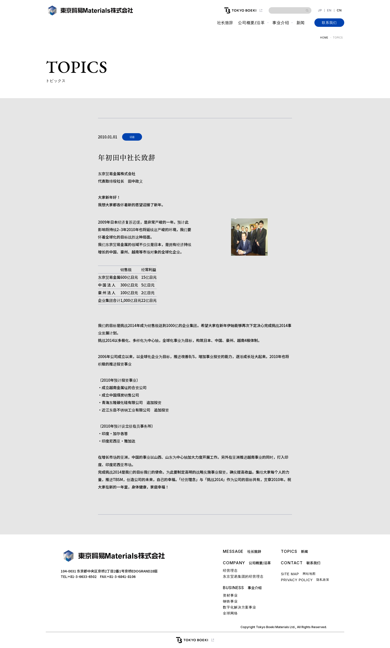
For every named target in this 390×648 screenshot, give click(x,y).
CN (339, 10)
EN (329, 10)
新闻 (300, 23)
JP (320, 10)
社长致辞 (225, 23)
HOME (324, 37)
